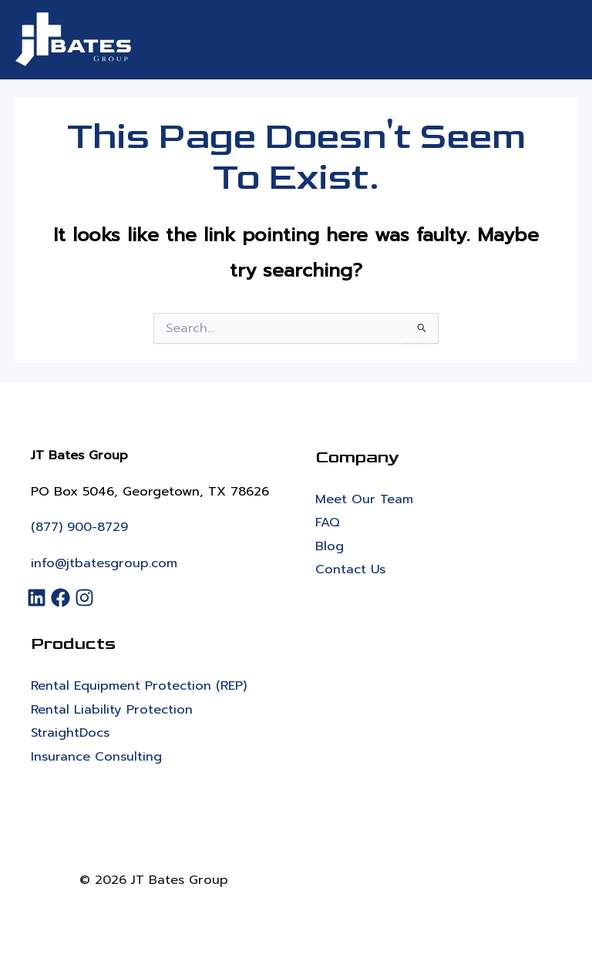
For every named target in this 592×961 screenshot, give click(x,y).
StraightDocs (70, 732)
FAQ (327, 522)
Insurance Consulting (96, 756)
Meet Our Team (364, 499)
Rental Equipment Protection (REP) (139, 685)
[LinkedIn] (39, 597)
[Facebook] (63, 597)
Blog (329, 546)
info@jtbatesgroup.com (104, 563)
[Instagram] (87, 597)
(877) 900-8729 (79, 526)
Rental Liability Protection (112, 709)
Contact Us (350, 569)
